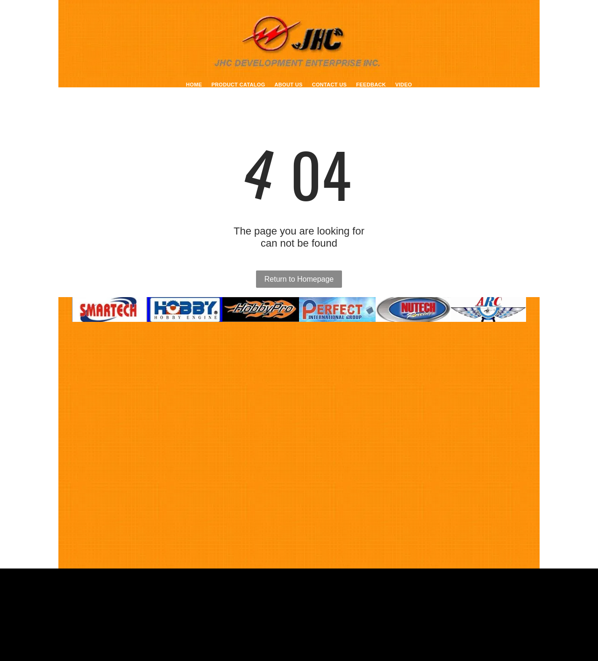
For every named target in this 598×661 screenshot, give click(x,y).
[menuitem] (193, 84)
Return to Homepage (299, 279)
